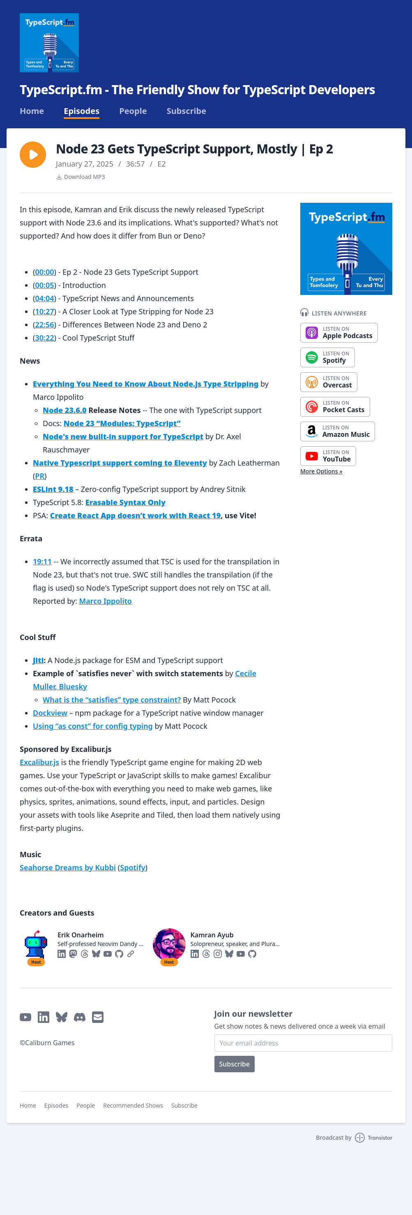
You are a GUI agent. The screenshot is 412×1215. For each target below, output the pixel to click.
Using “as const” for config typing (93, 726)
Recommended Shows (133, 1105)
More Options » (321, 471)
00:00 (44, 272)
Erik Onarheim (81, 934)
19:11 (42, 561)
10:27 (44, 311)
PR (39, 476)
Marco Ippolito (105, 601)
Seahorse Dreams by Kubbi (68, 867)
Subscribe (187, 111)
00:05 (44, 285)
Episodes (81, 111)
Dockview (50, 713)
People (133, 111)
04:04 (44, 298)
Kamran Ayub (212, 934)
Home (32, 111)
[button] (33, 154)
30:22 (44, 338)
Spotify (132, 867)
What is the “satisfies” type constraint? (112, 700)
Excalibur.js (39, 762)
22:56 (44, 324)
